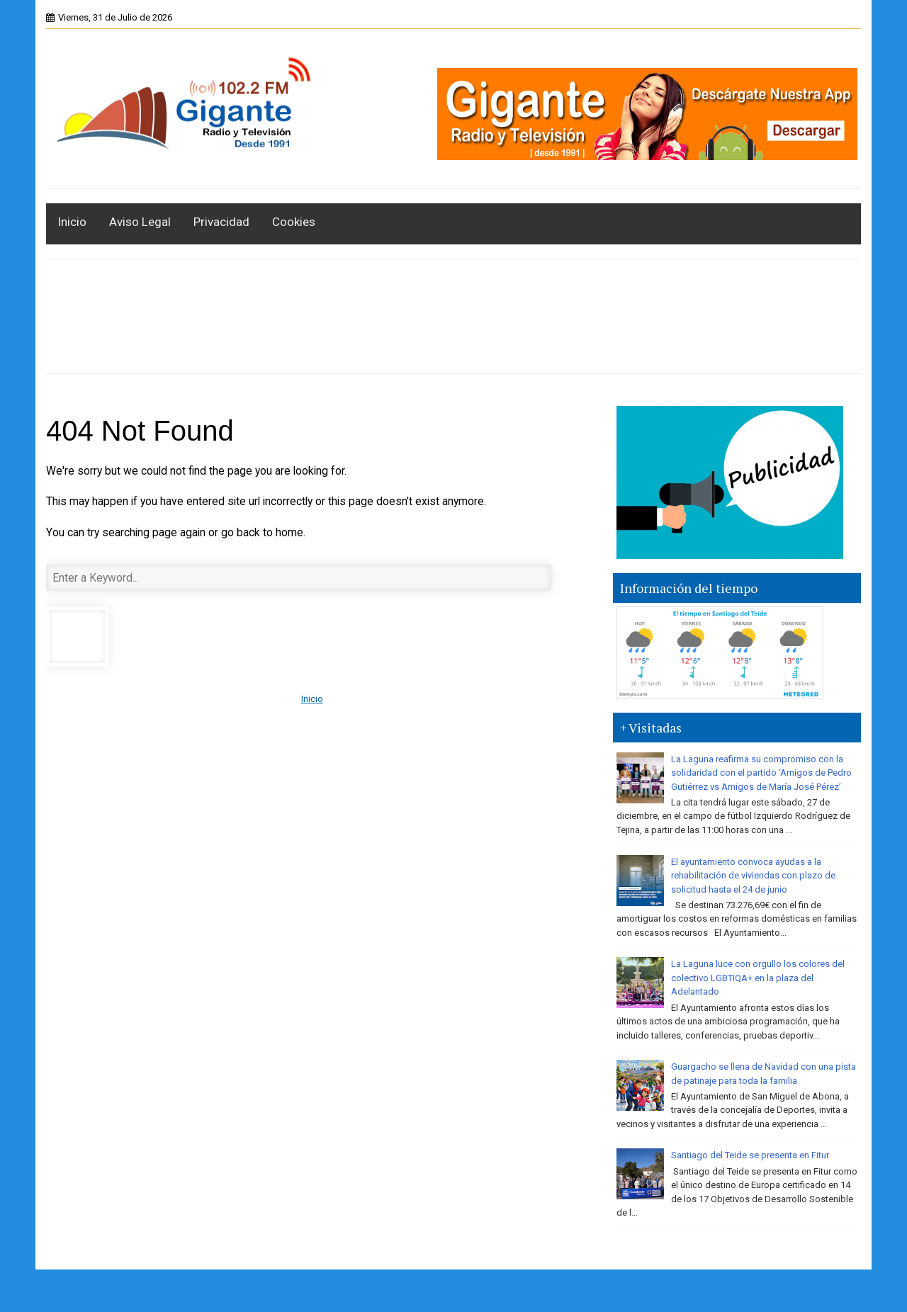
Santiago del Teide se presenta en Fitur (750, 1155)
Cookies (293, 222)
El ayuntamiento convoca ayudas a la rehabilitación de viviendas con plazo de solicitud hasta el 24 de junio (753, 875)
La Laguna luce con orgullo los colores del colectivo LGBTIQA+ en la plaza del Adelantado (758, 977)
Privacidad (221, 222)
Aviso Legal (140, 222)
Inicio (71, 222)
